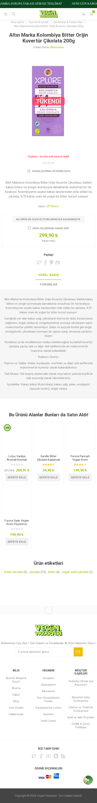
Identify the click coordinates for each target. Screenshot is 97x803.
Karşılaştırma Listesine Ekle (51, 171)
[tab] (48, 275)
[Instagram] (56, 756)
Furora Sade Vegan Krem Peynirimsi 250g (17, 524)
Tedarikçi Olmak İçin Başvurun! (80, 682)
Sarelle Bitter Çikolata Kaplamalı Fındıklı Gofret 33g (48, 460)
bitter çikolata (13, 572)
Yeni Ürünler (16, 707)
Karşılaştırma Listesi (48, 707)
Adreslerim (48, 691)
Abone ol (78, 651)
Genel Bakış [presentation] (48, 275)
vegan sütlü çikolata (75, 572)
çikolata (34, 572)
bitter (51, 572)
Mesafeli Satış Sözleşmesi (81, 699)
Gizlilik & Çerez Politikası (81, 725)
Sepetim (48, 714)
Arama (16, 688)
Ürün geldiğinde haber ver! (50, 228)
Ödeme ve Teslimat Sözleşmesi (81, 709)
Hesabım (48, 678)
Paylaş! (48, 254)
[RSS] (63, 756)
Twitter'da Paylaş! (39, 262)
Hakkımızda (16, 714)
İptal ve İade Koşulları (80, 717)
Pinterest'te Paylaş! (52, 262)
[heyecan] (34, 756)
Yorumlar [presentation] (48, 284)
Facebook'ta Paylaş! (45, 262)
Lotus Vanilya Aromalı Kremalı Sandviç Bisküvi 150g (17, 461)
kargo (45, 240)
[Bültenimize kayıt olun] (44, 651)
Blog (16, 701)
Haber (16, 694)
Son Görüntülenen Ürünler (48, 699)
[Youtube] (49, 756)
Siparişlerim (48, 684)
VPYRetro (52, 206)
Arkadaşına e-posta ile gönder (58, 262)
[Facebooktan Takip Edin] (41, 756)
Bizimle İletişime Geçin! (16, 679)
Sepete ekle (17, 477)
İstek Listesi (48, 721)
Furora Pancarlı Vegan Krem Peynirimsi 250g (80, 460)
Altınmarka (57, 47)
